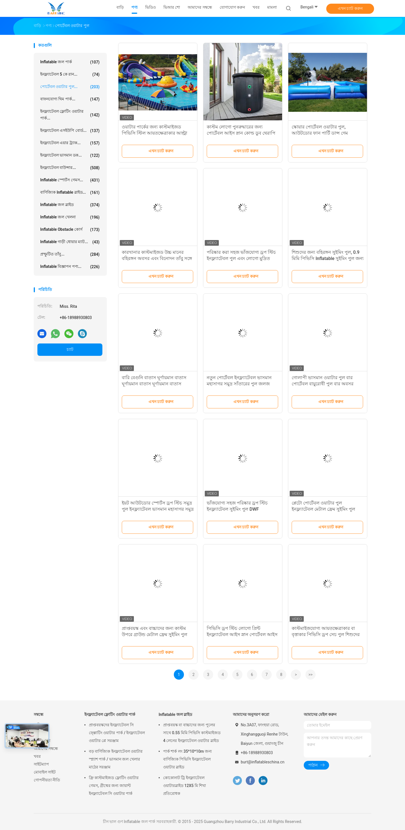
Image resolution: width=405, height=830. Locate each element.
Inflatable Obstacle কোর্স (70, 229)
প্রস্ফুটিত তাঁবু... (70, 254)
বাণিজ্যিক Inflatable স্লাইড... (70, 192)
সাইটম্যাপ (41, 764)
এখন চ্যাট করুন (350, 8)
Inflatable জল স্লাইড (70, 205)
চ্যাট (70, 349)
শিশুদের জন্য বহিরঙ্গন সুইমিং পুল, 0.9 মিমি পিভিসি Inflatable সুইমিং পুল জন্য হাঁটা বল (328, 258)
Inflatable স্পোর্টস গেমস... (70, 180)
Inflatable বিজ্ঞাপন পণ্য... (70, 267)
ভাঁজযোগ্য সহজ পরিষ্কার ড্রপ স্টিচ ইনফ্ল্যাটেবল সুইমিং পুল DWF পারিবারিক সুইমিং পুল (237, 509)
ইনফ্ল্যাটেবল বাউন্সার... (70, 168)
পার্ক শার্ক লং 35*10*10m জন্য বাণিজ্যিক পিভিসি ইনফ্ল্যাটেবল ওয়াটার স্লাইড (187, 759)
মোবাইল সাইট (45, 772)
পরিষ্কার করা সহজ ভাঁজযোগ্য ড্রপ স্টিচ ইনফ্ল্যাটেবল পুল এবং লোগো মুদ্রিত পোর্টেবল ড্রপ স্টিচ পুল (241, 258)
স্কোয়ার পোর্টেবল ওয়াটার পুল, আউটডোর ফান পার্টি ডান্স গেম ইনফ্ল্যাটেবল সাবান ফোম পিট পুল (322, 133)
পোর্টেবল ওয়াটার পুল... (70, 87)
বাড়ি (37, 725)
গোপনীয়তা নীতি (47, 780)
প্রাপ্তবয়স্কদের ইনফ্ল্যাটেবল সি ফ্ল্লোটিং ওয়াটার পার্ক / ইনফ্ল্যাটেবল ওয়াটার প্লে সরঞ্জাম (117, 733)
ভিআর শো (42, 740)
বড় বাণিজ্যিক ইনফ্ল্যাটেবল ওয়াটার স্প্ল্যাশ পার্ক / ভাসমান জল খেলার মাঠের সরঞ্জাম (116, 759)
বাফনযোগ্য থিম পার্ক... (70, 99)
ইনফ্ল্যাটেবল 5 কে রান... (70, 74)
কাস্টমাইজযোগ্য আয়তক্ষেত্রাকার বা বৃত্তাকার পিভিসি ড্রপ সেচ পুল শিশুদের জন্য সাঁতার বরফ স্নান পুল (326, 634)
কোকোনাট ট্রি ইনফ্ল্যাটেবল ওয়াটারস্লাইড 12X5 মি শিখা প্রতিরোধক (184, 785)
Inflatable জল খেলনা (70, 217)
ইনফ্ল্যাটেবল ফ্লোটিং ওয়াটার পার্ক (109, 714)
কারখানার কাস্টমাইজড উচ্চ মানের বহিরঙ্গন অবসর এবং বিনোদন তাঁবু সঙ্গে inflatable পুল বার (157, 258)
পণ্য (37, 733)
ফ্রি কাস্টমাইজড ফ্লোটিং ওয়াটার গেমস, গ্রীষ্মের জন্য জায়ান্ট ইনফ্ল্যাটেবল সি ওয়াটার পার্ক (114, 785)
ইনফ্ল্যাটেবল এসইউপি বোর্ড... (70, 131)
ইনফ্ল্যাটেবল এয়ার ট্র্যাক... (70, 143)
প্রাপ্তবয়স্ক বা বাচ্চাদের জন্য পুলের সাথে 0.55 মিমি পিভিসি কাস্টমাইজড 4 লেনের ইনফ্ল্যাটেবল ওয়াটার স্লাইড (191, 733)
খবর (37, 756)
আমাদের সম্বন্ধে (46, 748)
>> (311, 674)
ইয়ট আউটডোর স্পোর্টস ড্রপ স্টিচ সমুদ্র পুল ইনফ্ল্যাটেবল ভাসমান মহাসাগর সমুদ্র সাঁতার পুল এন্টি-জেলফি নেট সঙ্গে (158, 509)
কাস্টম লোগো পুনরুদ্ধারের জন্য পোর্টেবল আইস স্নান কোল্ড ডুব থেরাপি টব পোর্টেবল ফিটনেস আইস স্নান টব (241, 133)
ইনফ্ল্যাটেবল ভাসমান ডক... (70, 155)
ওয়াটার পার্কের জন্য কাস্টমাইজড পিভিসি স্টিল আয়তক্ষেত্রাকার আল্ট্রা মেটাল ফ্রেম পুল (154, 133)
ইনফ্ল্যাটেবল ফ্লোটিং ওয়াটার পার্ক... (70, 114)
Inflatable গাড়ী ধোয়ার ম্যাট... (70, 242)
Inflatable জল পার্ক (70, 62)
